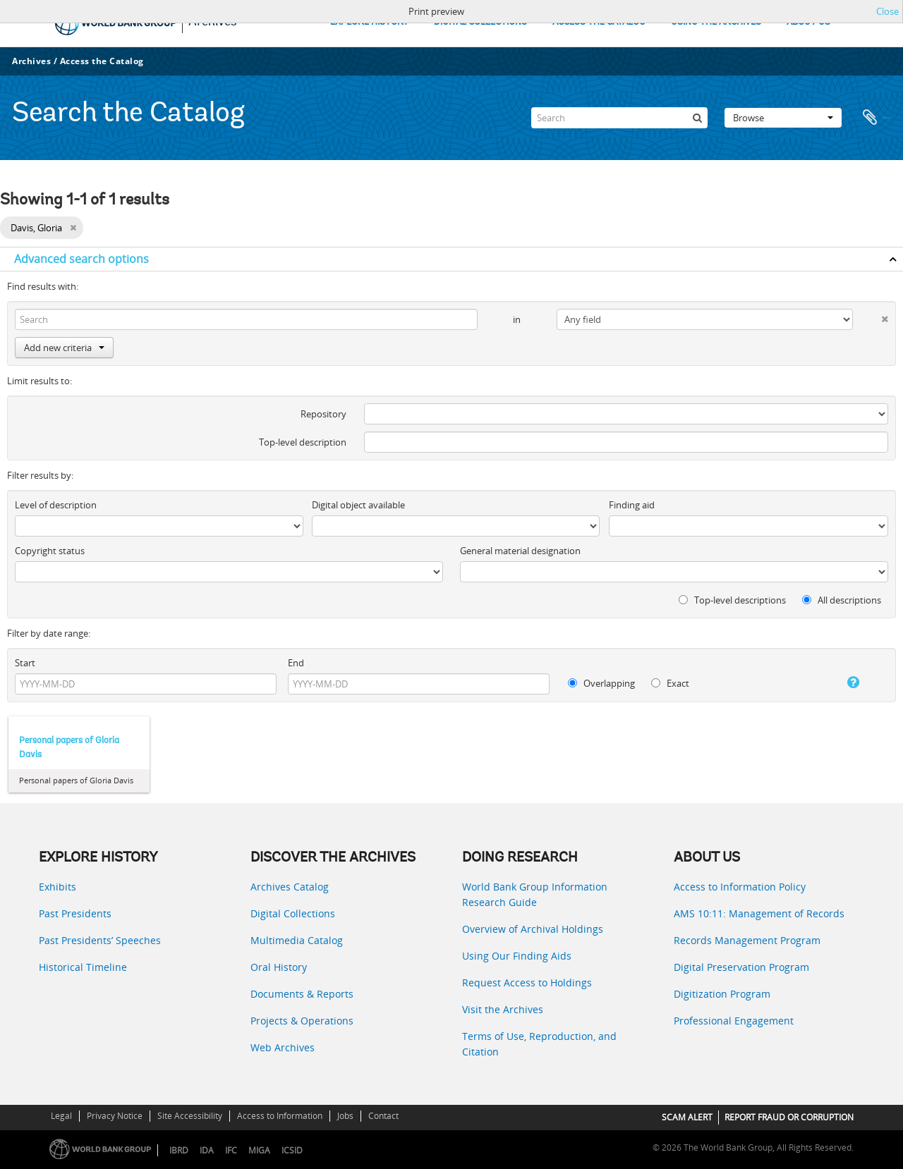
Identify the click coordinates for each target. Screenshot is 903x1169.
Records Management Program (747, 940)
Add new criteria (64, 347)
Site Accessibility (189, 1116)
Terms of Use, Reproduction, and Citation (539, 1043)
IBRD (178, 1150)
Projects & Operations (301, 1020)
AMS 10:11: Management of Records (759, 913)
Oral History (278, 967)
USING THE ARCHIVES (716, 22)
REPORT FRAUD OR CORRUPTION (789, 1117)
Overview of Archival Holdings (532, 929)
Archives (31, 61)
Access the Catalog (102, 61)
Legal (61, 1116)
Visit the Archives (502, 1009)
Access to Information (279, 1116)
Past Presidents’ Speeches (100, 940)
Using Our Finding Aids (516, 955)
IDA (207, 1150)
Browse (783, 117)
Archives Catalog (289, 886)
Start (25, 662)
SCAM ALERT (687, 1117)
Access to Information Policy (740, 886)
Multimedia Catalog (296, 940)
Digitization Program (722, 993)
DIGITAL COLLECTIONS (480, 22)
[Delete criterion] (870, 316)
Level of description (56, 504)
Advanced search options (81, 259)
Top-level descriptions (732, 600)
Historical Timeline (83, 967)
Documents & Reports (301, 993)
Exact (670, 683)
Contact (383, 1116)
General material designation (520, 550)
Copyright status (50, 550)
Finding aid (632, 504)
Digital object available (358, 504)
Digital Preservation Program (741, 967)
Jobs (345, 1116)
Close (887, 11)
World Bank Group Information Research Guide (534, 894)
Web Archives (282, 1047)
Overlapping (601, 683)
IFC (231, 1150)
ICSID (292, 1150)
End (296, 662)
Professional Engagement (734, 1020)
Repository (323, 414)
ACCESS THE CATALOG (599, 22)
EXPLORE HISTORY (369, 22)
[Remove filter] (73, 227)
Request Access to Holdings (527, 982)
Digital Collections (292, 913)
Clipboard (876, 117)
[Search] (619, 117)
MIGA (259, 1150)
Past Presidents (75, 913)
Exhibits (57, 886)
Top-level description (302, 442)
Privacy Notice (115, 1116)
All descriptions (841, 600)
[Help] (842, 682)
